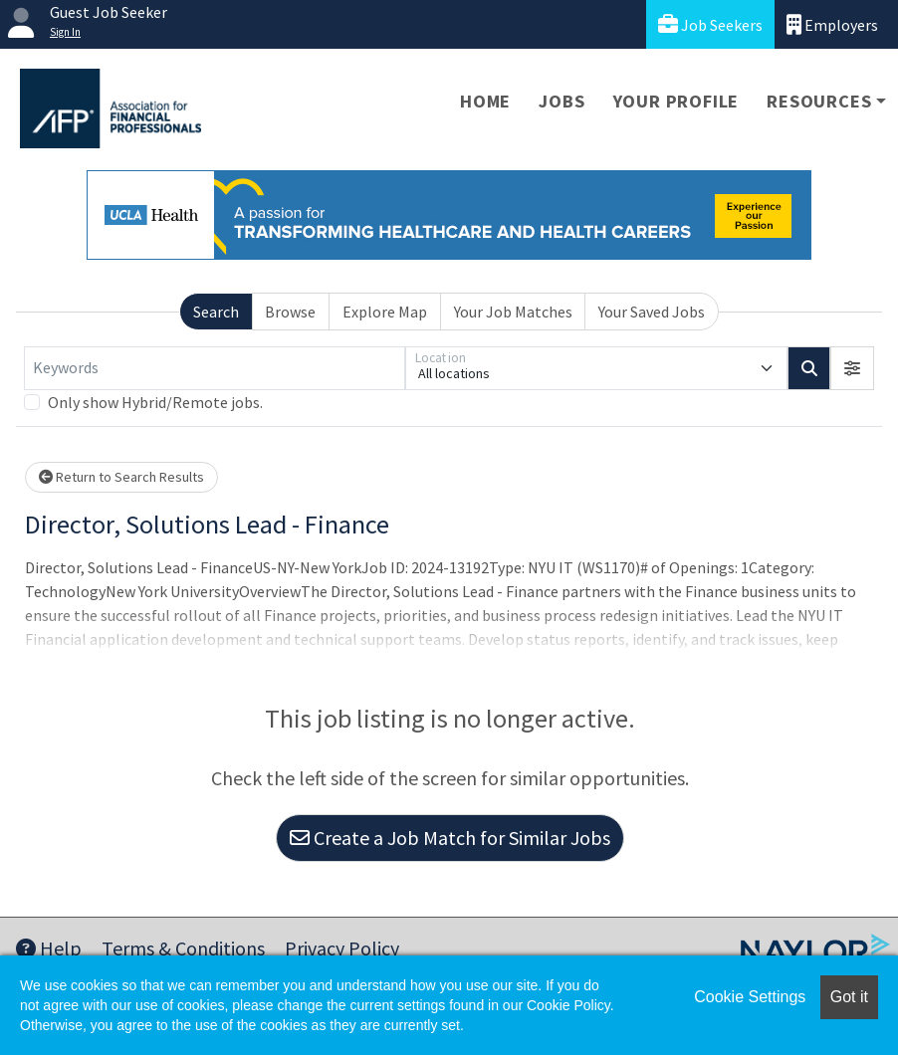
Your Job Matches (513, 311)
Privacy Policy (342, 948)
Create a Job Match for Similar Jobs (450, 837)
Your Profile (676, 101)
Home (485, 101)
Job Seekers (710, 24)
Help (49, 948)
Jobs (561, 101)
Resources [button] (819, 101)
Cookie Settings (749, 996)
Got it (849, 996)
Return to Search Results (121, 477)
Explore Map (384, 311)
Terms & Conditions (183, 948)
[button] (852, 368)
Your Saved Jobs (651, 311)
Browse (290, 311)
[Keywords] (214, 368)
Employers (832, 24)
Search (216, 311)
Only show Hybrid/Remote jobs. (155, 402)
